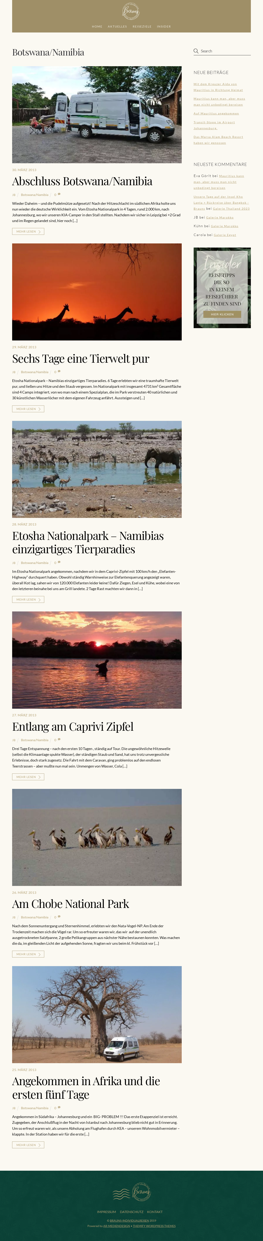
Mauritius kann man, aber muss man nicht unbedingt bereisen (219, 181)
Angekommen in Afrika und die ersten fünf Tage (86, 1086)
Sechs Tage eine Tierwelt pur (80, 357)
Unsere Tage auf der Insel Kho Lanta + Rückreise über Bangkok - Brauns (221, 202)
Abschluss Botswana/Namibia (82, 180)
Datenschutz (131, 1211)
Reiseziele (142, 25)
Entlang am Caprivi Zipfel (72, 725)
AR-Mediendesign (116, 1225)
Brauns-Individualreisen (129, 1220)
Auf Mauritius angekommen (216, 113)
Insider (164, 25)
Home (97, 25)
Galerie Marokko (220, 216)
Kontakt (155, 1211)
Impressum (106, 1211)
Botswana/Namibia (34, 194)
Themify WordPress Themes (154, 1225)
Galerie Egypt (225, 234)
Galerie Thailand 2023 (231, 208)
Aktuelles (117, 25)
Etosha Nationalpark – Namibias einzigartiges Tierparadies (88, 541)
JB (13, 194)
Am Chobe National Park (70, 902)
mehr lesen (26, 231)
